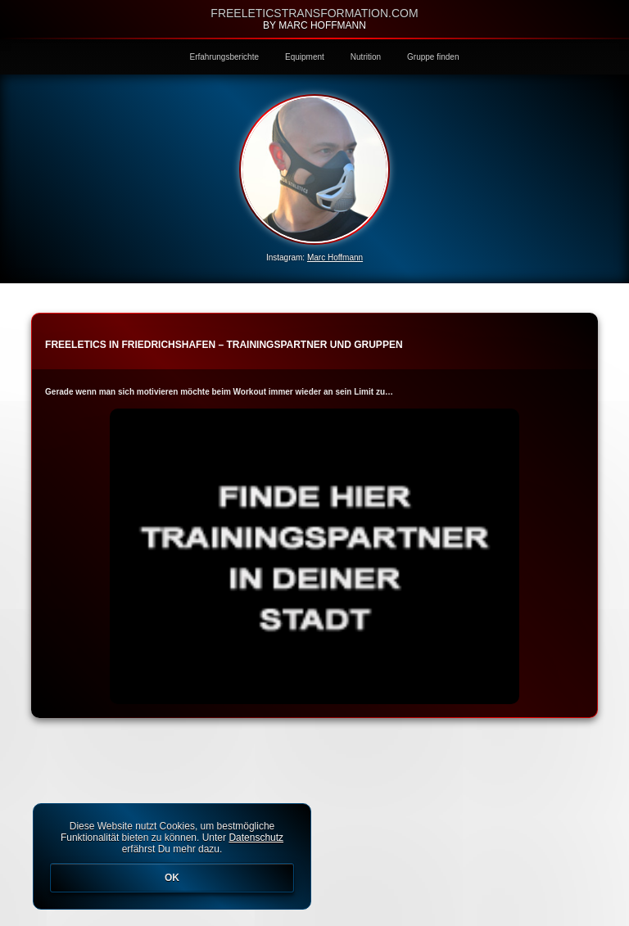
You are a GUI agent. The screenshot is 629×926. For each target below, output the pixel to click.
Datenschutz (256, 837)
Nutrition (366, 56)
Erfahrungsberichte (225, 56)
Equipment (304, 56)
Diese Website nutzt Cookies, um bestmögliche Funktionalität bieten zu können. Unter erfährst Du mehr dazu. (172, 856)
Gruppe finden (433, 56)
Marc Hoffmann (335, 257)
